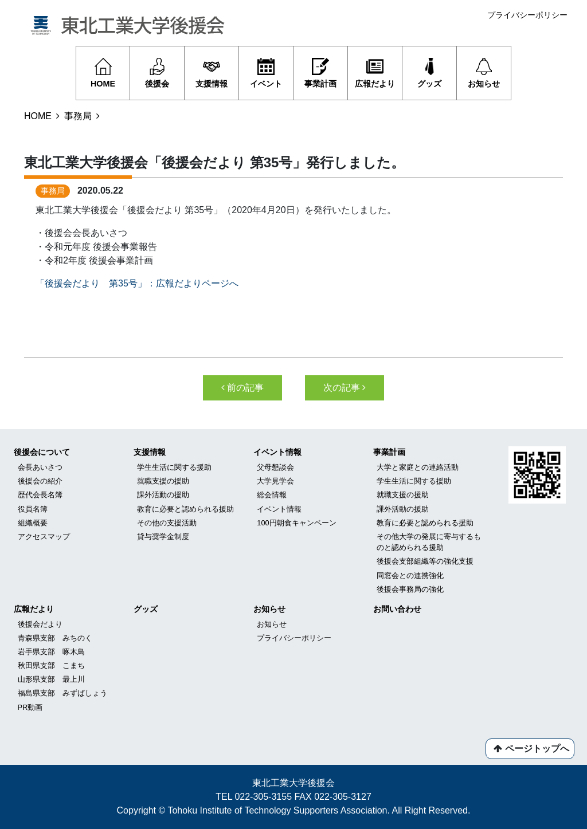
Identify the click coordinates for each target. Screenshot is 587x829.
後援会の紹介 (40, 481)
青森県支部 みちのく (55, 638)
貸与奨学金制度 (163, 536)
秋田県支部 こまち (51, 665)
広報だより (34, 609)
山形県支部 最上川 (51, 679)
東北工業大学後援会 (293, 783)
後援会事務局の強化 (410, 589)
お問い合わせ (397, 609)
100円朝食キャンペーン (296, 522)
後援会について (42, 452)
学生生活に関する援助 (174, 467)
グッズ (146, 609)
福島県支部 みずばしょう (62, 693)
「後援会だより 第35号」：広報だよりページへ (137, 283)
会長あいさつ (40, 467)
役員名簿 (33, 509)
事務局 (78, 116)
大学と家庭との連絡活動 (418, 467)
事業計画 (389, 452)
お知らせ (269, 609)
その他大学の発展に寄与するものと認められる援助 (429, 542)
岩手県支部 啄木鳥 (51, 651)
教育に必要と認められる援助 (185, 509)
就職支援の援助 (163, 481)
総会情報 (272, 494)
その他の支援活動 (167, 522)
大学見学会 (275, 481)
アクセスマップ (44, 536)
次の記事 (344, 387)
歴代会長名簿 (40, 494)
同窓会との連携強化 (410, 575)
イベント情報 (277, 452)
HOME (38, 116)
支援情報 (150, 452)
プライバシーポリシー (527, 14)
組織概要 (33, 522)
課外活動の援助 (163, 494)
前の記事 (242, 387)
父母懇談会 (275, 467)
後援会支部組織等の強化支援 (425, 561)
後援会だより (40, 624)
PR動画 (30, 707)
